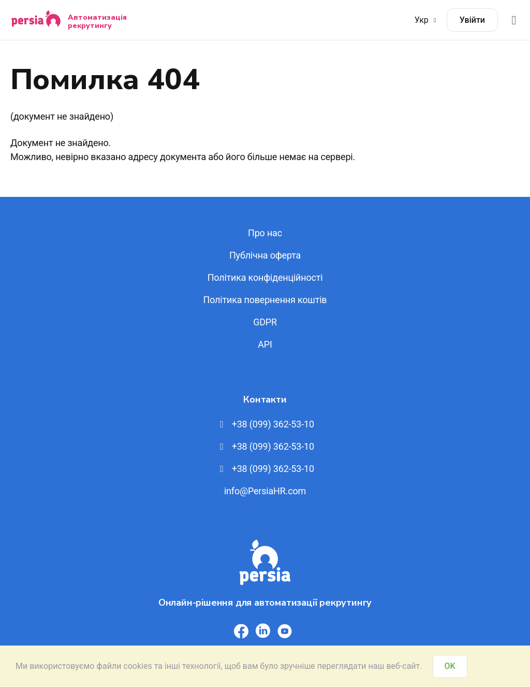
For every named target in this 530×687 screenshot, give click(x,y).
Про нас (265, 232)
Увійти (472, 20)
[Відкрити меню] (514, 20)
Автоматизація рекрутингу (97, 21)
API (265, 344)
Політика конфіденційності (265, 277)
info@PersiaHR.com (265, 490)
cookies (137, 666)
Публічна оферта (265, 255)
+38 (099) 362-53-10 (265, 424)
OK (450, 666)
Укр (427, 20)
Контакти (264, 399)
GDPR (265, 322)
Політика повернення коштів (265, 299)
